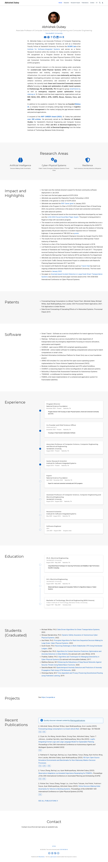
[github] (54, 37)
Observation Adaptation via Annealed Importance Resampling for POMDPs (65, 777)
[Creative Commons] (54, 857)
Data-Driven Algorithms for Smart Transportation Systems (78, 634)
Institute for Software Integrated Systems (61, 464)
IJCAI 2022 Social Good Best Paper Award (63, 217)
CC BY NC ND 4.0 (64, 853)
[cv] (60, 37)
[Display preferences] (102, 3)
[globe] (48, 37)
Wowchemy (41, 861)
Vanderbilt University (54, 449)
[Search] (99, 3)
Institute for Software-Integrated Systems (43, 49)
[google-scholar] (51, 37)
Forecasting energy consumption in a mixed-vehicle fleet (58, 733)
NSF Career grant (67, 203)
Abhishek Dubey (12, 3)
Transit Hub (85, 266)
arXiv (44, 770)
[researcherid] (63, 37)
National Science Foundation (57, 406)
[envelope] (45, 37)
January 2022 (57, 271)
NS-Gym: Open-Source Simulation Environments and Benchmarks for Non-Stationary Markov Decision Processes (68, 764)
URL (44, 736)
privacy (54, 850)
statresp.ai (31, 94)
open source (53, 861)
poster (76, 233)
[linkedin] (57, 37)
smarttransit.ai (75, 89)
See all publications (48, 805)
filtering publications (77, 725)
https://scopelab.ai (48, 702)
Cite (40, 736)
